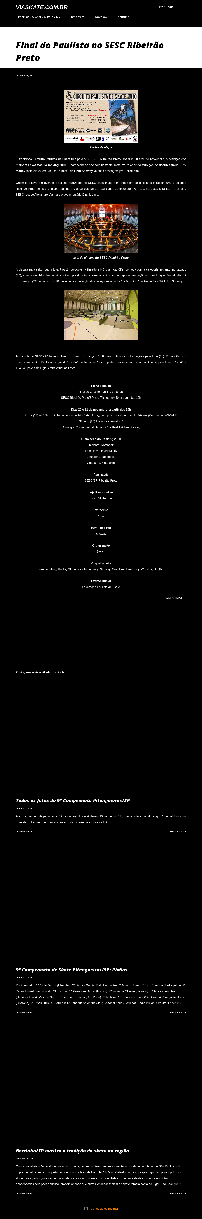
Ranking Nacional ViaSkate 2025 (37, 17)
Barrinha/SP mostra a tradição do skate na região (72, 1150)
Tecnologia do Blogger (101, 1208)
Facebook (99, 17)
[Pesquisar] (166, 7)
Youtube (121, 17)
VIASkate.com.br (42, 7)
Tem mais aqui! (178, 831)
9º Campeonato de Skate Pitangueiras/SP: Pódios (71, 969)
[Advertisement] (101, 638)
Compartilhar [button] (173, 597)
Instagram (75, 17)
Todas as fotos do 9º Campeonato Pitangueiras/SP (73, 800)
